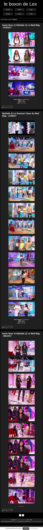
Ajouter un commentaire (7, 106)
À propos (8, 14)
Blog (31, 9)
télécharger (23, 103)
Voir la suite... (21, 506)
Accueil (8, 9)
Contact (19, 14)
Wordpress (14, 521)
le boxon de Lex (20, 4)
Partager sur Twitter (8, 107)
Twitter (31, 14)
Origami (40, 521)
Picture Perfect (33, 521)
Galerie (19, 9)
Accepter (25, 528)
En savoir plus (34, 528)
